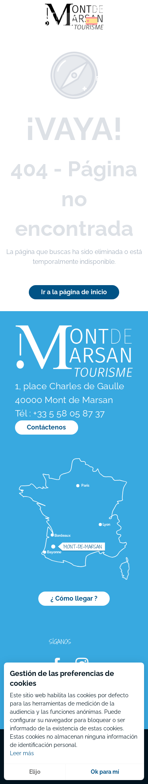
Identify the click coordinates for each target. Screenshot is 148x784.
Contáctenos (46, 427)
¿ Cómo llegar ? (74, 598)
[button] (74, 21)
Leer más (22, 753)
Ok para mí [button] (105, 772)
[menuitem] (39, 23)
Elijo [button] (34, 772)
